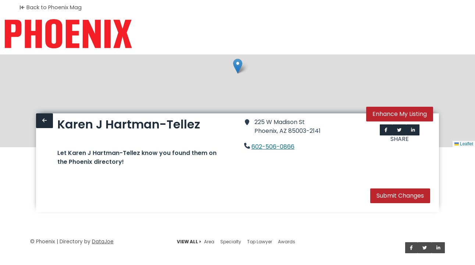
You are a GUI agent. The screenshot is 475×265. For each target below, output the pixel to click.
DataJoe (103, 241)
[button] (237, 66)
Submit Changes (400, 195)
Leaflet (463, 143)
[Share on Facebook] (386, 129)
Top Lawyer (259, 242)
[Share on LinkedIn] (413, 129)
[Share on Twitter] (399, 129)
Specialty (230, 242)
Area (209, 242)
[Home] (68, 34)
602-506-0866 (272, 146)
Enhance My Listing (399, 114)
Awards (286, 242)
